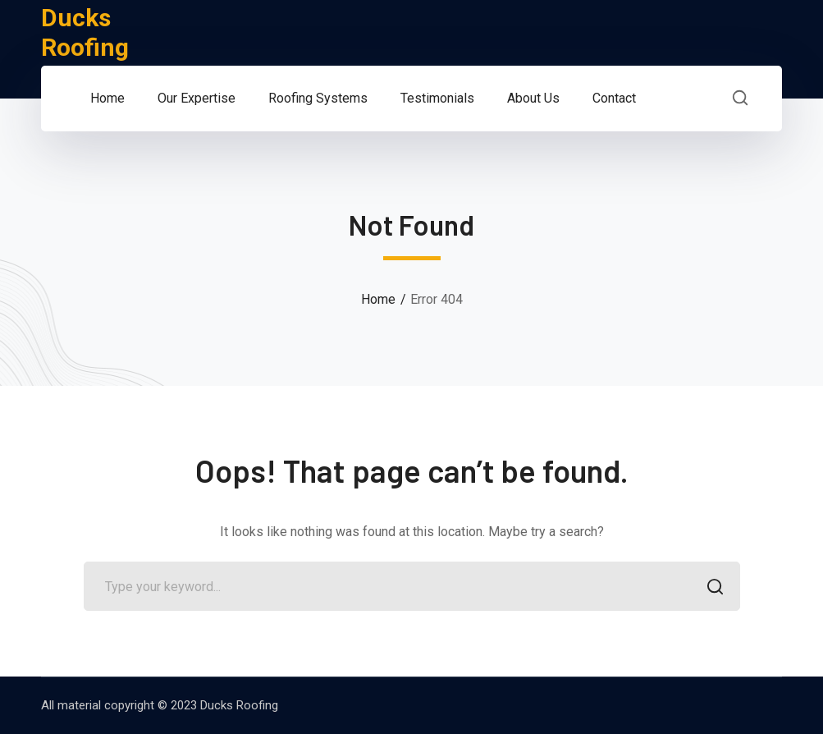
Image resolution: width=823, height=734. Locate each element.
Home (378, 299)
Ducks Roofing (85, 32)
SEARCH (711, 588)
